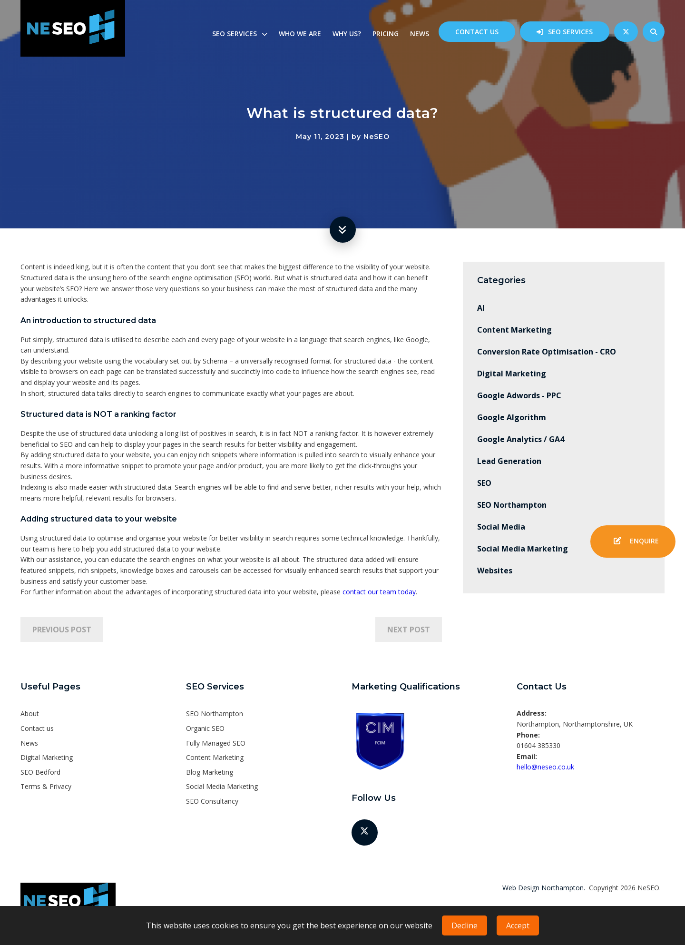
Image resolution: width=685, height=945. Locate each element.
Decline (464, 925)
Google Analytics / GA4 (520, 439)
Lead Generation (509, 461)
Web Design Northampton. (543, 887)
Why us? (347, 33)
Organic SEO (205, 728)
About (29, 713)
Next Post (408, 629)
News (419, 33)
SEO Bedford (40, 772)
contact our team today (379, 591)
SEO (484, 483)
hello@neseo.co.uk (545, 766)
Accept (517, 925)
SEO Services (570, 31)
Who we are (300, 33)
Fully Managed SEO (215, 743)
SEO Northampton (512, 505)
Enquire (633, 541)
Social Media (501, 527)
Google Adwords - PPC (519, 395)
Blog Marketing (209, 772)
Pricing (385, 33)
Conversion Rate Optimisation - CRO (546, 351)
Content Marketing (514, 330)
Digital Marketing (511, 373)
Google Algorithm (511, 417)
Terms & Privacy (45, 786)
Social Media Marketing (522, 548)
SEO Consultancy (212, 801)
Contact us (477, 31)
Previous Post (61, 629)
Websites (494, 570)
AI (481, 308)
